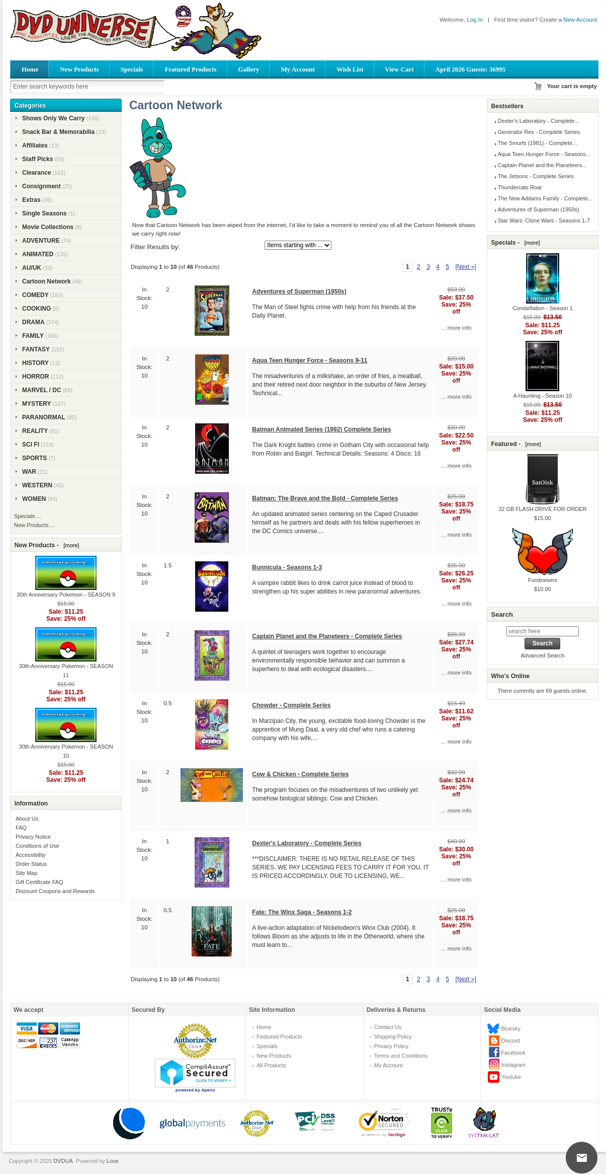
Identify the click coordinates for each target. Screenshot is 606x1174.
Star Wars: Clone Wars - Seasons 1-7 (544, 220)
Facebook (513, 1053)
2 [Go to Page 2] (418, 266)
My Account (298, 69)
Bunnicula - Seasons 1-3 (287, 567)
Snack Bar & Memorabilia (58, 131)
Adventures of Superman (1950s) (299, 291)
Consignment (41, 186)
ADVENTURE (41, 240)
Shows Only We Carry (53, 118)
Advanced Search (542, 655)
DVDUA (63, 1161)
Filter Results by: (155, 247)
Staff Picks (37, 159)
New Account (580, 20)
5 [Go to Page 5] (447, 266)
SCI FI (30, 444)
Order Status (31, 864)
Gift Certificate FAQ (39, 882)
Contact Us (387, 1027)
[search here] (542, 631)
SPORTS (34, 458)
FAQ (21, 828)
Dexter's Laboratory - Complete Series (307, 843)
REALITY (35, 430)
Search (501, 614)
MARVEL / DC (41, 390)
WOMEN (34, 498)
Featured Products (190, 69)
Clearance (36, 172)
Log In (475, 20)
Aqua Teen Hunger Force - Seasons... (544, 154)
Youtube (511, 1077)
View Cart (399, 69)
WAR (29, 471)
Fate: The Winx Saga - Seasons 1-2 (302, 912)
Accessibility (31, 855)
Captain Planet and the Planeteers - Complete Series (327, 636)
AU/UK (31, 267)
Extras (31, 199)
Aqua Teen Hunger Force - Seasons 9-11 (309, 360)
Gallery (248, 69)
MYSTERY (36, 403)
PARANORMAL (43, 417)
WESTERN (37, 485)
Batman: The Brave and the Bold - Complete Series (325, 498)
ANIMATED (37, 254)
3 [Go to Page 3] (428, 266)
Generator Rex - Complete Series (539, 132)
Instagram (513, 1065)
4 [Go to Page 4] (438, 266)
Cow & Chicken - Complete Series (300, 774)
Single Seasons (44, 213)
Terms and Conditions (400, 1056)
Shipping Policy (393, 1037)
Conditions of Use (37, 846)
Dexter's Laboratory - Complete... (538, 121)
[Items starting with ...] (298, 245)
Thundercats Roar (520, 187)
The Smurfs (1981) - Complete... (537, 143)
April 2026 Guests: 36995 (471, 69)
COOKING (36, 308)
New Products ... (34, 525)
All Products (271, 1065)
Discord (510, 1041)
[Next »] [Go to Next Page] (465, 266)
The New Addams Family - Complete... (545, 198)
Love (113, 1161)
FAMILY (33, 335)
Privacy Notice (33, 837)
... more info (456, 328)
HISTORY (35, 362)
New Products (79, 69)
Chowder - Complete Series (291, 705)
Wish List (350, 69)
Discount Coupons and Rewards (55, 891)
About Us (27, 819)
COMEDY (35, 295)
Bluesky (511, 1028)
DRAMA (33, 322)
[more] (69, 545)
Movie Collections (47, 227)
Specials (132, 69)
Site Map (26, 873)
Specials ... (27, 516)
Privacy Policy (391, 1046)
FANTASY (36, 349)
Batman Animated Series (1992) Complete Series (321, 429)
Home (30, 69)
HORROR (35, 376)
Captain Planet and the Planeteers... (542, 165)
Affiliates (35, 145)
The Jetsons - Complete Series (536, 176)
